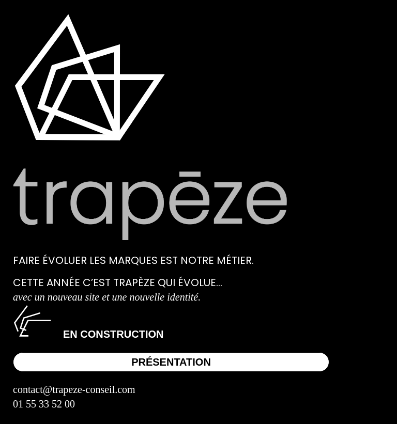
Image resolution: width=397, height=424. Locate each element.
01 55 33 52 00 (44, 404)
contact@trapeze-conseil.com (74, 389)
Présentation (171, 362)
